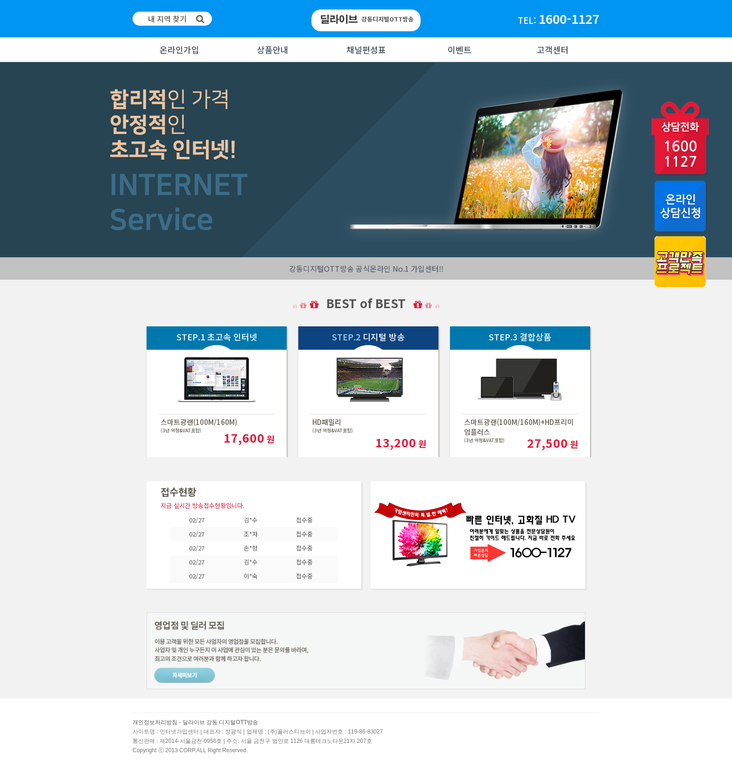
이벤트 (460, 49)
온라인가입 (179, 49)
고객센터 (553, 49)
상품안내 (273, 49)
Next (7, 159)
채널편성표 (366, 49)
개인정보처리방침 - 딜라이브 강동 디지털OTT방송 (195, 722)
